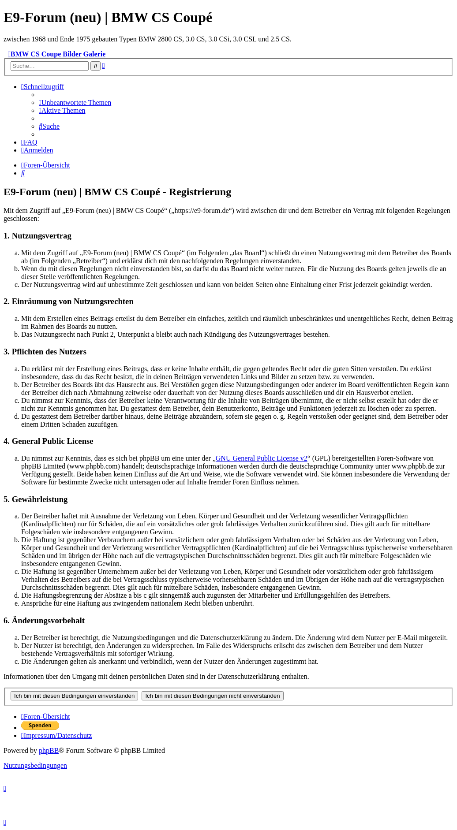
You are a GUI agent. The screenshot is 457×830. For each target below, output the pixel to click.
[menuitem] (75, 102)
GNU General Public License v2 (261, 458)
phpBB (49, 750)
